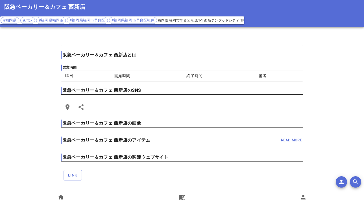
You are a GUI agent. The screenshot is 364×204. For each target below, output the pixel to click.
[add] (341, 182)
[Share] (81, 107)
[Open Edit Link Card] (67, 107)
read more (291, 140)
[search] (355, 182)
